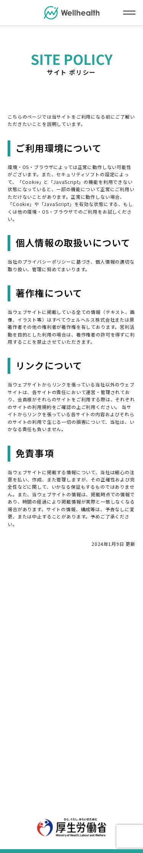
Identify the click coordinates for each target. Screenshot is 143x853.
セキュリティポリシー (99, 624)
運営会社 (69, 635)
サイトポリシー (44, 612)
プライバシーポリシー (98, 612)
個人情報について (43, 624)
